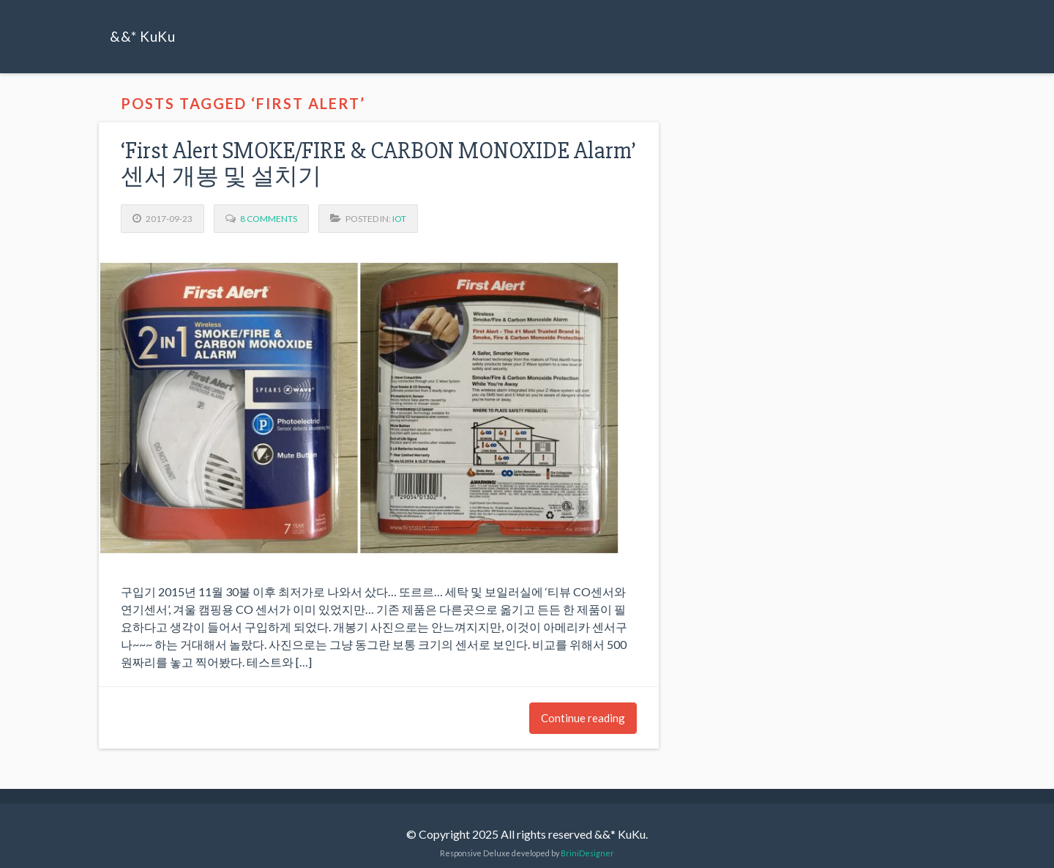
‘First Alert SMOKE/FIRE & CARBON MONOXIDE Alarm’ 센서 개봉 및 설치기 (378, 163)
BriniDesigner (587, 853)
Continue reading (583, 717)
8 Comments (268, 218)
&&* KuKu (142, 36)
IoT (399, 218)
